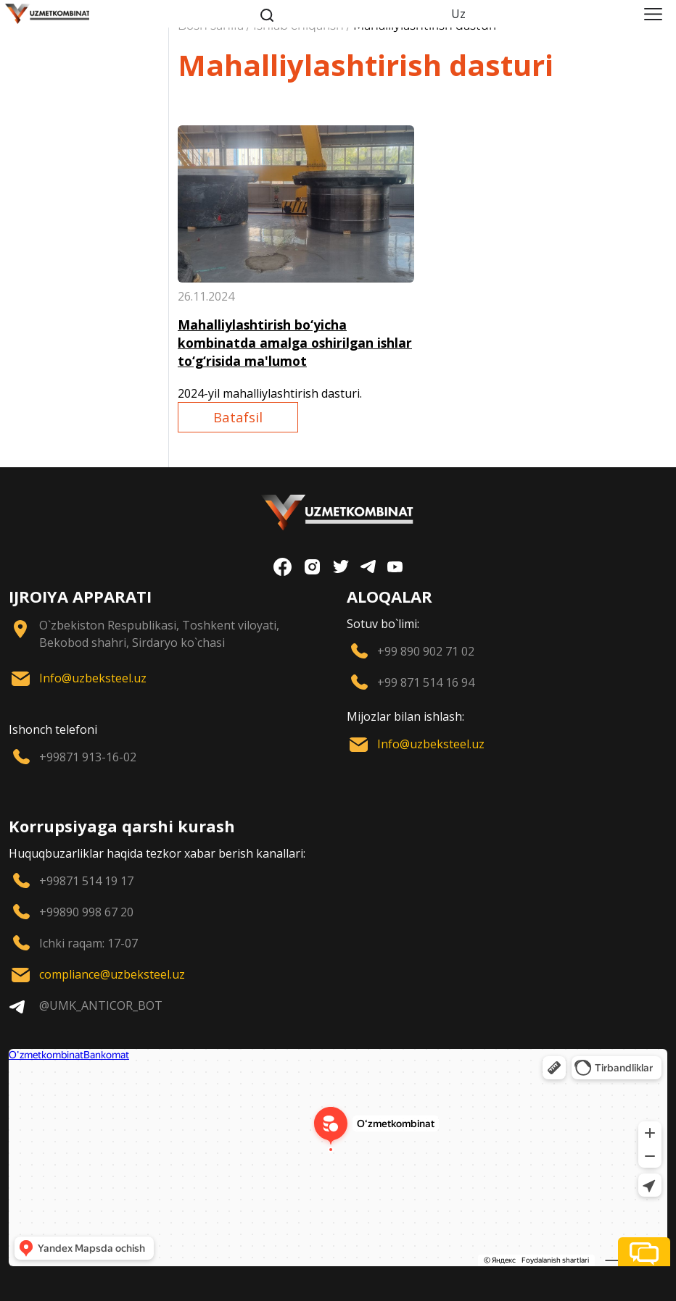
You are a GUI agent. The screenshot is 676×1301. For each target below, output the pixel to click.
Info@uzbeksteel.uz (93, 678)
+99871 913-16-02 (87, 757)
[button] (644, 1251)
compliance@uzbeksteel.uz (112, 974)
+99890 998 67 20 (86, 912)
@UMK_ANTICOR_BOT (100, 1005)
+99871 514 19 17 (86, 881)
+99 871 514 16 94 (425, 682)
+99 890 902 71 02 (425, 651)
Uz (458, 14)
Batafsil (238, 417)
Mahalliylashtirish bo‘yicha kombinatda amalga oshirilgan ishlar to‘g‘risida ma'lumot (295, 342)
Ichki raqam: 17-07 (88, 943)
